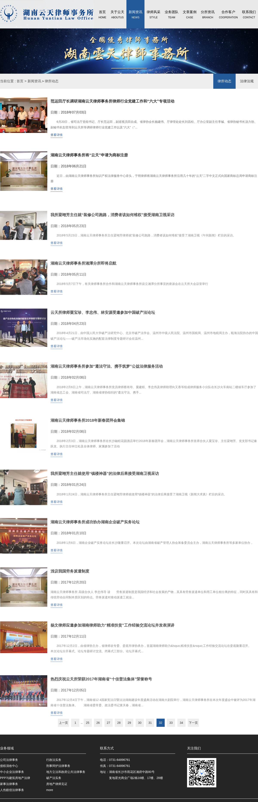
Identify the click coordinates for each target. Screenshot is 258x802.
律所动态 (51, 81)
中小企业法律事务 (12, 772)
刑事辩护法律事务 (58, 766)
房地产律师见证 (56, 784)
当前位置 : (8, 81)
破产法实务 (53, 778)
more (49, 790)
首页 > (22, 81)
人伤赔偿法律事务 (12, 790)
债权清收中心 (9, 766)
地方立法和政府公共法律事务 (65, 772)
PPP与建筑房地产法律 (15, 778)
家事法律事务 (9, 784)
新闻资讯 (34, 81)
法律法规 (247, 81)
